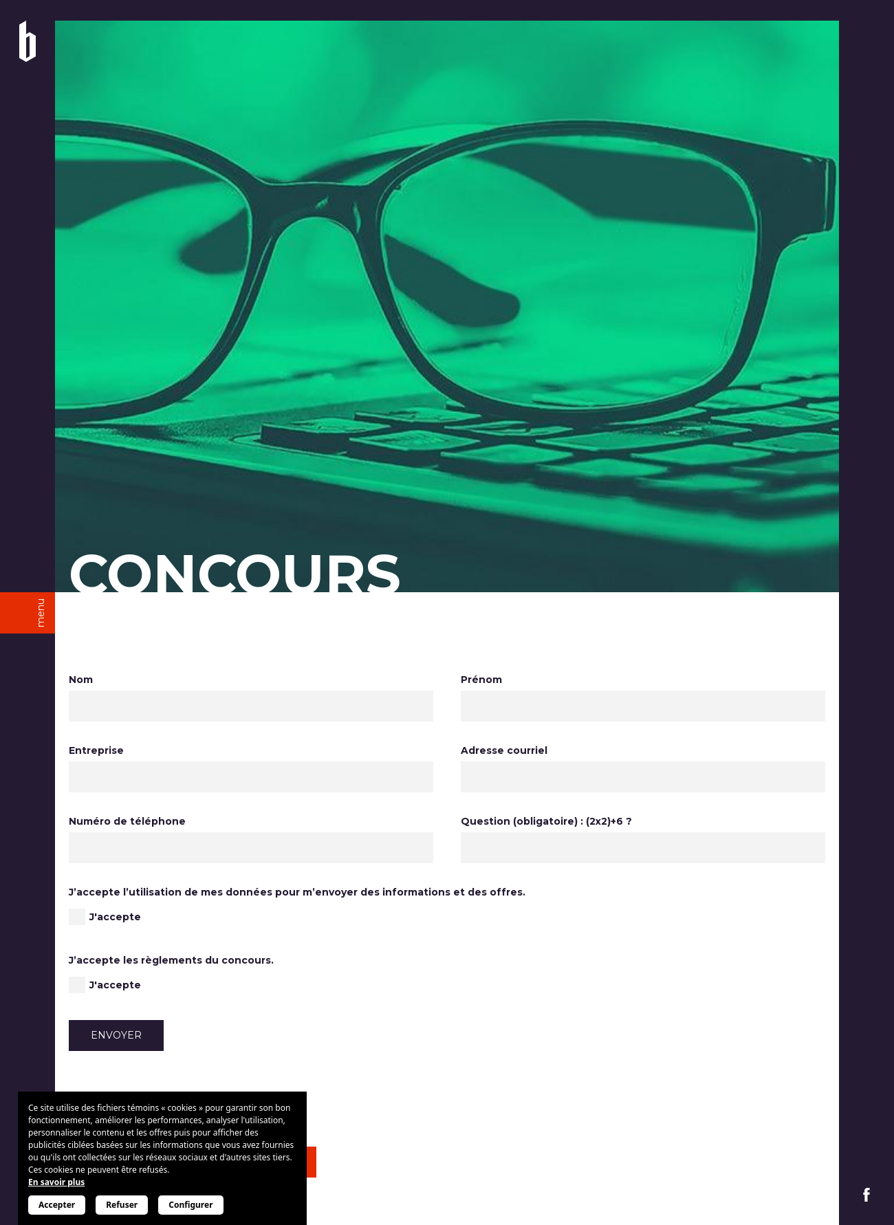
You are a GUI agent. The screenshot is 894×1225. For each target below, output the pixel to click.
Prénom (481, 679)
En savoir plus (56, 1182)
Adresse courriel (504, 750)
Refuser (122, 1205)
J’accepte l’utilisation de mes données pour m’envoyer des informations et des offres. (297, 892)
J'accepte (115, 917)
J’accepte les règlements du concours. (171, 960)
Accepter (57, 1205)
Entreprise (96, 750)
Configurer (190, 1205)
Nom (81, 679)
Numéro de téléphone (127, 821)
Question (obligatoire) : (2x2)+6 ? (546, 821)
